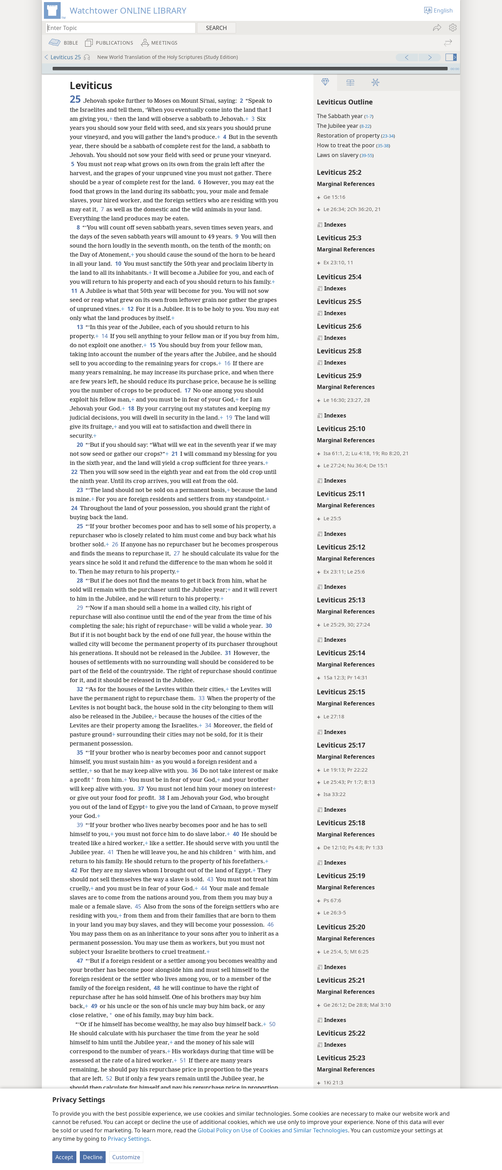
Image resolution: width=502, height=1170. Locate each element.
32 (79, 689)
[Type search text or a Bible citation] (117, 28)
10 (150, 263)
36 (194, 770)
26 (124, 544)
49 (94, 1015)
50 (74, 1042)
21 (187, 454)
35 (79, 752)
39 (79, 825)
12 (190, 309)
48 (166, 997)
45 (193, 906)
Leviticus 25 (62, 57)
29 (79, 607)
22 (95, 472)
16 (247, 363)
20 (79, 444)
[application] (251, 68)
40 (235, 834)
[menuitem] (452, 27)
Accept (64, 1157)
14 (104, 336)
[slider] (250, 68)
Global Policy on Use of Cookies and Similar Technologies (273, 1130)
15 (166, 345)
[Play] (46, 68)
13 (79, 327)
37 (163, 789)
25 (79, 526)
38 (187, 798)
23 (79, 490)
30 (268, 626)
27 (209, 553)
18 (140, 408)
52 (109, 1087)
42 (111, 870)
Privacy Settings (129, 1138)
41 (134, 852)
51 (182, 1069)
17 (206, 390)
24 (110, 508)
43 (247, 879)
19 (238, 417)
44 (255, 888)
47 (79, 970)
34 (208, 725)
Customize (126, 1157)
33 (201, 698)
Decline (92, 1157)
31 (260, 653)
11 (132, 291)
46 (155, 933)
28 (79, 580)
